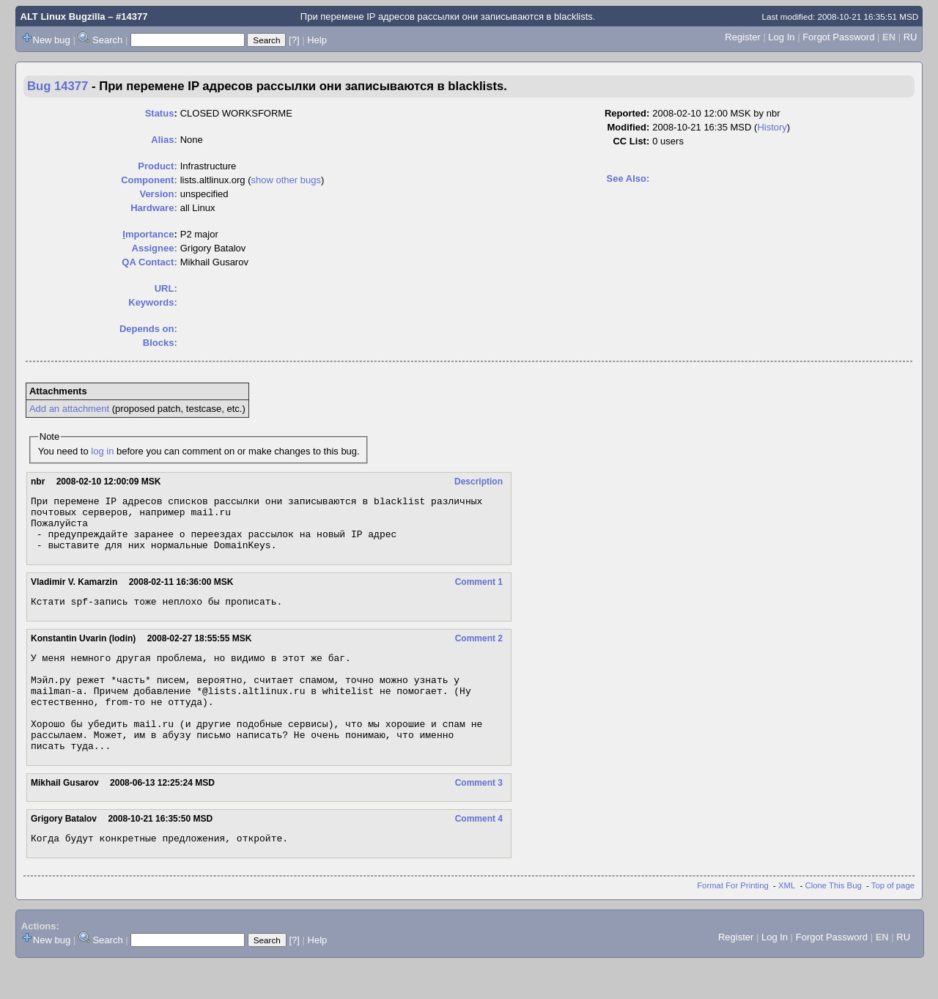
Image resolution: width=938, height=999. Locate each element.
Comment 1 (479, 593)
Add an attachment (69, 408)
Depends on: (148, 328)
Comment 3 (479, 816)
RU (910, 37)
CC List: (631, 141)
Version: (158, 193)
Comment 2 (479, 651)
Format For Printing (733, 920)
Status (159, 113)
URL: (166, 288)
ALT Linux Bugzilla (63, 16)
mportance (148, 234)
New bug (51, 39)
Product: (157, 166)
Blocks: (160, 342)
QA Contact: (149, 262)
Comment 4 (479, 852)
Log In (781, 37)
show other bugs (286, 179)
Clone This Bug (833, 920)
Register (742, 37)
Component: (149, 179)
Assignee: (154, 248)
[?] (294, 39)
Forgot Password (838, 37)
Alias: (164, 139)
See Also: (628, 178)
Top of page (893, 920)
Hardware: (153, 207)
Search (107, 39)
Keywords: (152, 302)
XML (786, 920)
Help (317, 39)
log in (102, 451)
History (771, 127)
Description (478, 481)
